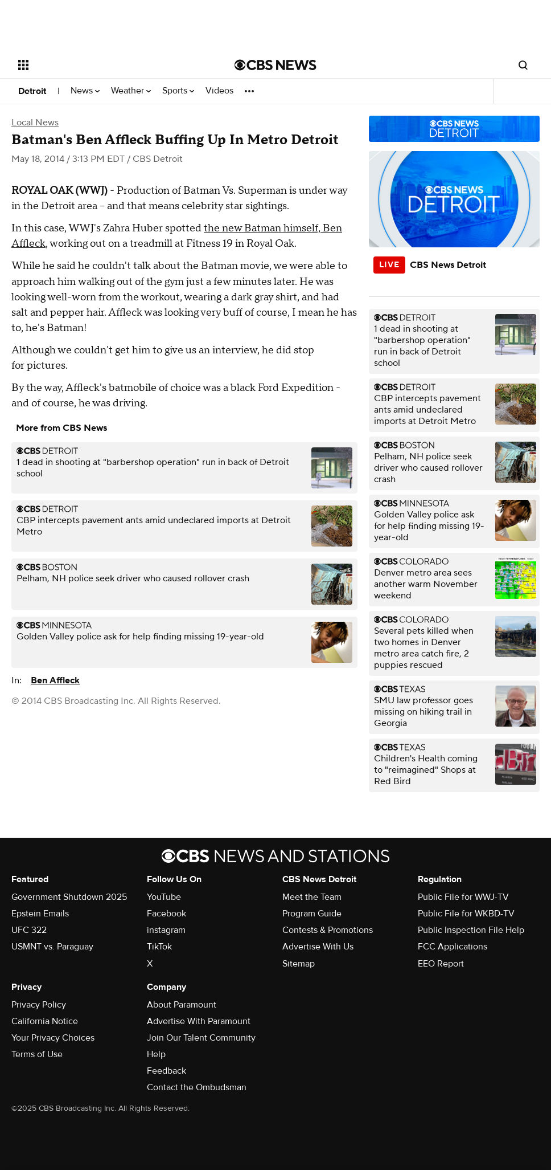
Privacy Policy (38, 1004)
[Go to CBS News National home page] (275, 65)
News (85, 90)
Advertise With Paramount (198, 1021)
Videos (219, 90)
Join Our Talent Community (201, 1037)
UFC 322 (29, 930)
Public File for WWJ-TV (463, 897)
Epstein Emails (40, 913)
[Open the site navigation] (104, 65)
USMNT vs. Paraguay (52, 946)
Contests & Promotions (327, 930)
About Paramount (181, 1004)
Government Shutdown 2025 (69, 897)
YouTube (164, 897)
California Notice (44, 1021)
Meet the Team (312, 897)
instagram (166, 930)
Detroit (32, 91)
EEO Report (441, 963)
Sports (178, 90)
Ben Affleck (55, 680)
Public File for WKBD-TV (466, 913)
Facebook (166, 913)
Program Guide (312, 913)
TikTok (159, 946)
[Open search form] (523, 65)
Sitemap (298, 963)
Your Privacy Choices (52, 1037)
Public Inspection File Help (471, 930)
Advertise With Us (317, 946)
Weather (131, 90)
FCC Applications (452, 946)
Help (156, 1054)
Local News (35, 122)
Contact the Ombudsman (196, 1087)
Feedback (166, 1070)
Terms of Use (37, 1054)
